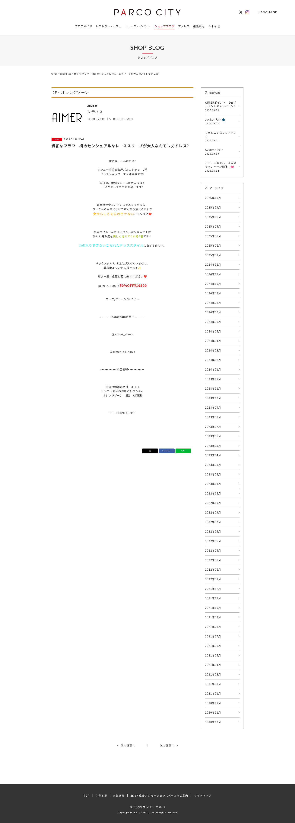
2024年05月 (213, 331)
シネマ (212, 26)
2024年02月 (213, 360)
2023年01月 (213, 484)
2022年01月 (213, 579)
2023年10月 (213, 398)
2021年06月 (213, 646)
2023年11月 (213, 388)
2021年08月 (213, 627)
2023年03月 (213, 465)
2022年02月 (213, 569)
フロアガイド (83, 26)
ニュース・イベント (138, 26)
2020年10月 (213, 722)
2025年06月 (213, 217)
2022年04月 (213, 550)
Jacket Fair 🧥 (221, 121)
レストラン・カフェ (109, 26)
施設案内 (199, 26)
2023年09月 (213, 407)
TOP (86, 795)
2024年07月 (213, 312)
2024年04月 (213, 341)
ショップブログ (164, 26)
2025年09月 (213, 207)
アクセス (183, 26)
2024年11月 (213, 274)
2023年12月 (213, 379)
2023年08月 (213, 417)
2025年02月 (213, 245)
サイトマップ (203, 795)
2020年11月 (213, 712)
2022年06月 (213, 531)
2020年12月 (213, 703)
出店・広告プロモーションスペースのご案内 (159, 795)
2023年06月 (213, 436)
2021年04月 (213, 665)
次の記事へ (167, 745)
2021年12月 (213, 589)
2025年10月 (213, 198)
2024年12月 (213, 264)
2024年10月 (213, 284)
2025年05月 (213, 226)
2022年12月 (213, 493)
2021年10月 (213, 608)
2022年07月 (213, 522)
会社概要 (118, 795)
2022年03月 (213, 560)
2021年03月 (213, 674)
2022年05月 (213, 541)
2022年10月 (213, 503)
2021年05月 (213, 655)
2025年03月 (213, 236)
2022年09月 (213, 512)
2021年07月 (213, 636)
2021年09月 (213, 617)
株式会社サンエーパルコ (147, 807)
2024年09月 (213, 293)
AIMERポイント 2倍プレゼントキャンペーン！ (221, 106)
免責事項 (101, 795)
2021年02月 (213, 684)
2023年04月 (213, 455)
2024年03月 (213, 350)
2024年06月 (213, 322)
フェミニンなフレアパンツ (221, 136)
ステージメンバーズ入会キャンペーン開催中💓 (221, 166)
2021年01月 (213, 693)
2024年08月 (213, 303)
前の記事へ (128, 745)
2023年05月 (213, 446)
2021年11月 (213, 598)
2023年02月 (213, 474)
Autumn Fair (221, 151)
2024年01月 (213, 369)
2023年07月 (213, 427)
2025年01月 (213, 255)
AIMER (93, 105)
